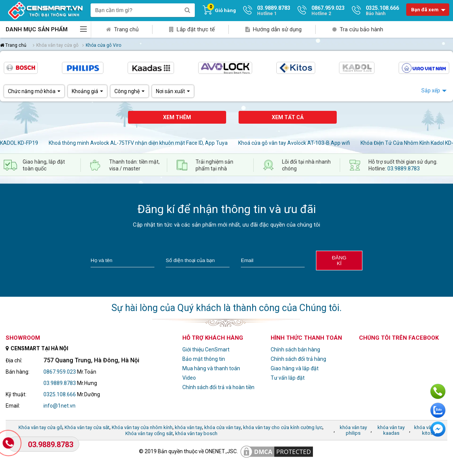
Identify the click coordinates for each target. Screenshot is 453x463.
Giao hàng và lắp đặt (295, 368)
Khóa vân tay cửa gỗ (40, 427)
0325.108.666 (59, 394)
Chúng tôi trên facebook (399, 337)
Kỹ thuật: (16, 394)
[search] (187, 10)
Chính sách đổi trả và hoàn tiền (218, 387)
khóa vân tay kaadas (391, 430)
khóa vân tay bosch (196, 433)
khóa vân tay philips (353, 430)
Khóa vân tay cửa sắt (87, 427)
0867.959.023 (59, 372)
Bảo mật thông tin (203, 359)
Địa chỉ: (14, 360)
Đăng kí (339, 260)
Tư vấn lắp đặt (288, 378)
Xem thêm (177, 117)
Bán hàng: (17, 372)
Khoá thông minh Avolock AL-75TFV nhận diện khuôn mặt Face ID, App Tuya (138, 143)
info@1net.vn (59, 406)
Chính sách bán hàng (295, 349)
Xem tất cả (288, 117)
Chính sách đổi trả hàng (298, 359)
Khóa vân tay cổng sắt (149, 433)
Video (189, 378)
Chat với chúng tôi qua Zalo (437, 410)
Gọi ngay (437, 391)
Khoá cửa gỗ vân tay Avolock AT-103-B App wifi (294, 143)
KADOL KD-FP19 (19, 143)
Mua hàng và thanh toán (211, 368)
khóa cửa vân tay (222, 427)
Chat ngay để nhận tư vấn (437, 429)
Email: (13, 406)
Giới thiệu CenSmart (206, 349)
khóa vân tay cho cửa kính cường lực (282, 427)
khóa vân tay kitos (427, 430)
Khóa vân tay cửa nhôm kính (142, 427)
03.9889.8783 (403, 169)
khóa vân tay (188, 427)
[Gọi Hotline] (9, 443)
